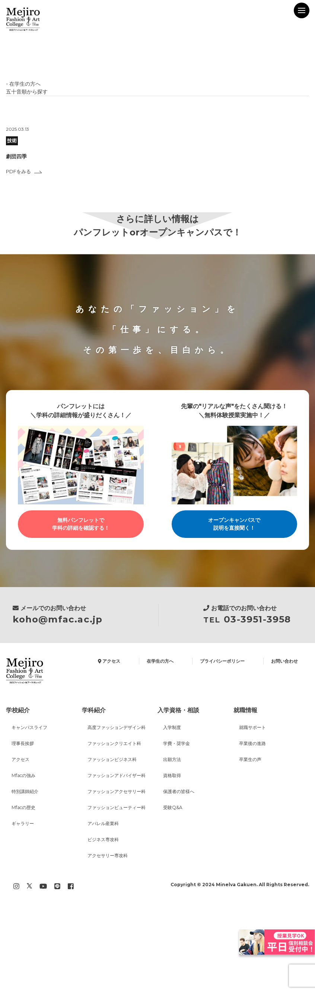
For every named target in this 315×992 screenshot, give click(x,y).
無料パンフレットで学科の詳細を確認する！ (80, 524)
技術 (13, 141)
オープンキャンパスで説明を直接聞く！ (234, 524)
